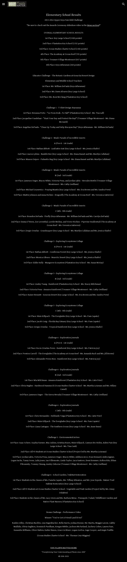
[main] (64, 275)
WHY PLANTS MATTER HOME (63, 548)
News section (93, 25)
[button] (3, 4)
